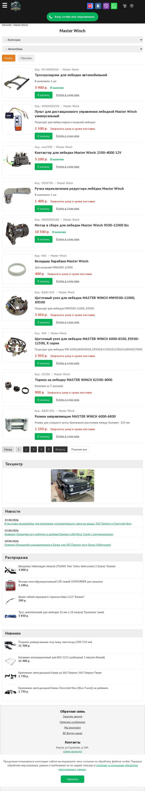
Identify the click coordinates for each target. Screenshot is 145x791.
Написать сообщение (72, 722)
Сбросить (26, 58)
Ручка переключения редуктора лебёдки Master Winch (79, 188)
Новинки (13, 633)
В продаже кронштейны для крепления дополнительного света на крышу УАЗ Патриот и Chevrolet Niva (68, 523)
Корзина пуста (124, 5)
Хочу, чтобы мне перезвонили (74, 17)
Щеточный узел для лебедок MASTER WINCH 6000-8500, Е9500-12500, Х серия (87, 340)
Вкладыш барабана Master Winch (61, 261)
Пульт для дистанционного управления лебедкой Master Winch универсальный (86, 113)
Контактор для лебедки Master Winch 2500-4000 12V (78, 152)
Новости (12, 511)
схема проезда (72, 751)
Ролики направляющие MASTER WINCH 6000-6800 (75, 416)
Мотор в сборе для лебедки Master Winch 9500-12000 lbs (82, 225)
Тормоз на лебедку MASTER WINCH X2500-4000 (73, 379)
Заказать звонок (72, 716)
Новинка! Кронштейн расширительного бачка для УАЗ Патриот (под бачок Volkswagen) (58, 544)
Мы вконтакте (72, 727)
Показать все (79, 449)
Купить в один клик (67, 95)
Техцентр (14, 464)
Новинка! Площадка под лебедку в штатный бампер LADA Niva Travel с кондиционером (59, 534)
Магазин (7, 24)
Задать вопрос (132, 7)
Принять (72, 779)
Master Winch (21, 24)
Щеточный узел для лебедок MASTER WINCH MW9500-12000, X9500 (85, 299)
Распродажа (16, 557)
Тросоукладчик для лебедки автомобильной (71, 75)
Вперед (60, 449)
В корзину (44, 95)
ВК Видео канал (72, 733)
